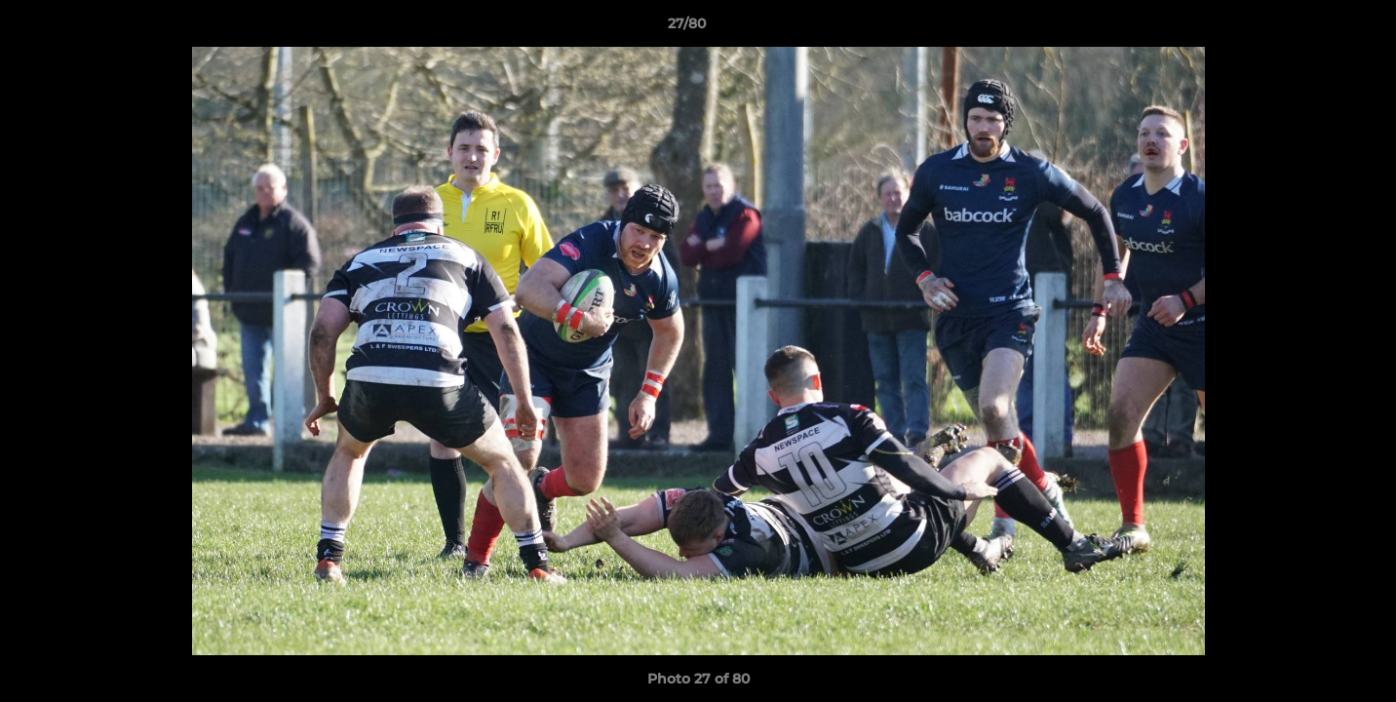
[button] (1314, 28)
